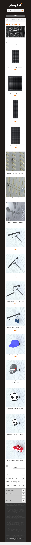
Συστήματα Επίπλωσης (13, 19)
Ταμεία (8, 475)
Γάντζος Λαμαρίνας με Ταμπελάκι (15, 197)
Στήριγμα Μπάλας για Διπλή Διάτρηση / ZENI (15, 434)
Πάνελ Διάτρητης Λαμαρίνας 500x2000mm (15, 119)
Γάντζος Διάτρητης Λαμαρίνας (15, 171)
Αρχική (7, 19)
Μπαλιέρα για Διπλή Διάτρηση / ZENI (15, 408)
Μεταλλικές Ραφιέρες (13, 482)
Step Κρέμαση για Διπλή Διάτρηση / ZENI (15, 301)
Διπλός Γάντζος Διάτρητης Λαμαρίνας (15, 222)
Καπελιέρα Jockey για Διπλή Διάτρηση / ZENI (15, 354)
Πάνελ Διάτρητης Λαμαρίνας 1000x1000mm (15, 93)
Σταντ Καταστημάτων (13, 485)
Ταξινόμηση (11, 44)
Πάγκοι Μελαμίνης (12, 478)
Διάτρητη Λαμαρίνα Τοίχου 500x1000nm (15, 67)
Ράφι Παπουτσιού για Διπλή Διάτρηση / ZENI (16, 460)
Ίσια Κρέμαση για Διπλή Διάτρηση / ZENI (15, 248)
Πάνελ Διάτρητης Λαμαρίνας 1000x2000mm (15, 145)
